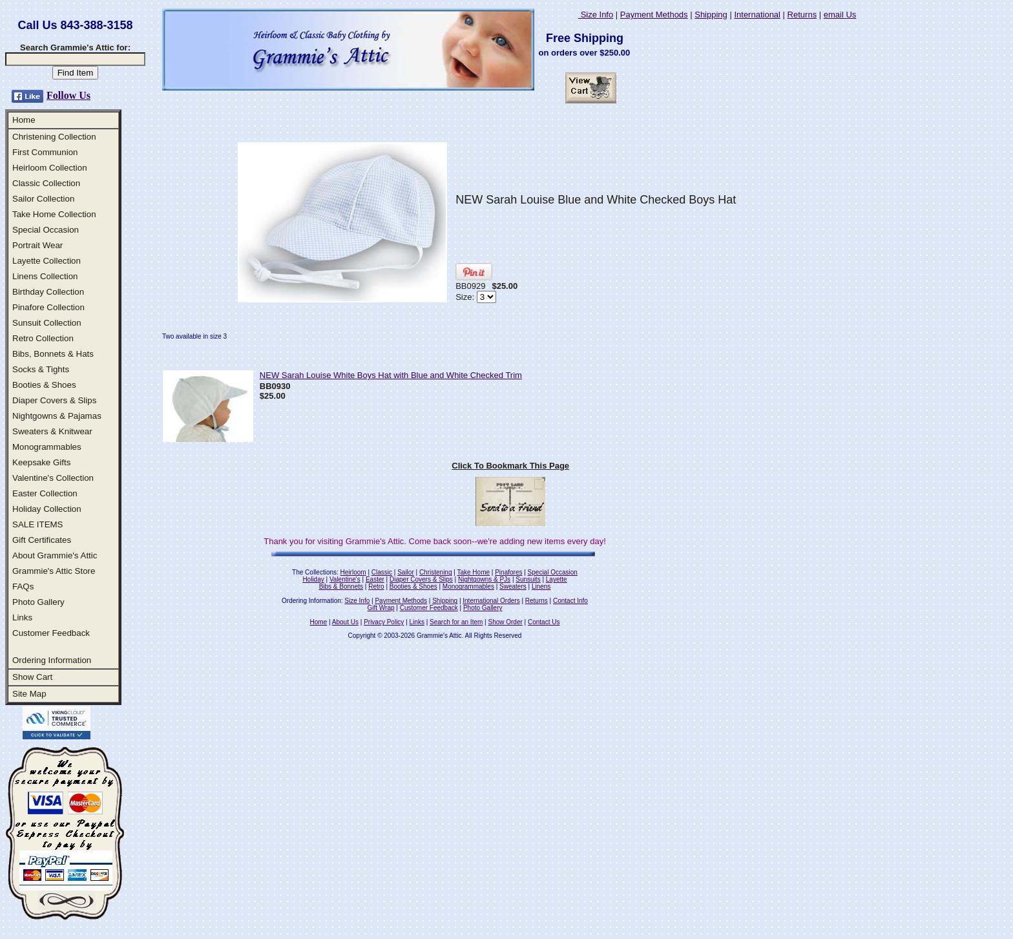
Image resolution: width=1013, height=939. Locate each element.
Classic (381, 572)
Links (22, 617)
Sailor (405, 572)
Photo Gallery (38, 602)
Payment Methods (654, 14)
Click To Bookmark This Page (510, 465)
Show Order (505, 622)
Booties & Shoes (44, 385)
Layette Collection (46, 261)
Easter (375, 579)
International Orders (491, 600)
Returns (802, 14)
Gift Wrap (381, 607)
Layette (556, 579)
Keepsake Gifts (41, 462)
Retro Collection (43, 338)
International (757, 14)
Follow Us (68, 95)
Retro (376, 586)
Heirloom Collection (49, 168)
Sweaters (513, 586)
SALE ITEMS (37, 524)
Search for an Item (456, 622)
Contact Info (570, 600)
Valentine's (344, 579)
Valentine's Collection (53, 478)
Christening (435, 572)
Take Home (473, 572)
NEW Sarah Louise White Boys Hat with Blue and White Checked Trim (391, 375)
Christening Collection (54, 137)
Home (24, 120)
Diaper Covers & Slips (54, 400)
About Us (345, 622)
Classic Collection (46, 183)
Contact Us (543, 622)
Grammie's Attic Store (53, 571)
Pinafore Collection (48, 307)
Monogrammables (46, 447)
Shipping (710, 14)
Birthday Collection (48, 292)
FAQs (23, 586)
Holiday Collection (46, 509)
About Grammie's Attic (54, 555)
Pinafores (508, 572)
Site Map (29, 694)
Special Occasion (45, 230)
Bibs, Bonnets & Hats (53, 354)
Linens (541, 586)
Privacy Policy (384, 622)
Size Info (595, 14)
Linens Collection (45, 276)
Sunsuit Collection (46, 323)
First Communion (45, 152)
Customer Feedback (51, 633)
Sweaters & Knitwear (52, 431)
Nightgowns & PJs (484, 579)
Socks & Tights (40, 369)
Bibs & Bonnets (341, 586)
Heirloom (353, 572)
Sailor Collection (43, 199)
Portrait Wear (37, 245)
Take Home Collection (54, 214)
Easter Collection (45, 493)
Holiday (313, 579)
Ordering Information (51, 660)
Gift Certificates (41, 540)
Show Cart (32, 677)
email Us (840, 14)
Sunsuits (528, 579)
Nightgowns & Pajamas (56, 416)
